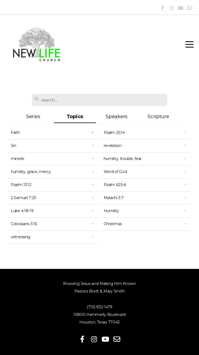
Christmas (113, 223)
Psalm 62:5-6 (115, 184)
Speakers (117, 116)
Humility (111, 210)
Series (33, 116)
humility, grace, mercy (31, 171)
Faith (15, 132)
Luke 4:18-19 (22, 210)
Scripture (158, 116)
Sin (13, 145)
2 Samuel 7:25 (23, 197)
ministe (17, 158)
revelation (113, 145)
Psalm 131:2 (21, 184)
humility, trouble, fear (123, 158)
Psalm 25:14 (114, 132)
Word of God (115, 171)
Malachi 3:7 (114, 197)
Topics (75, 116)
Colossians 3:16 (24, 223)
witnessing (20, 236)
